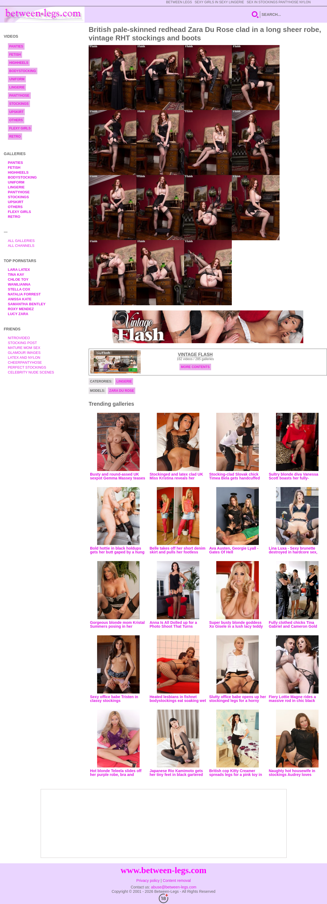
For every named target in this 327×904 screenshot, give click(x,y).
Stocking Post (22, 343)
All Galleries (21, 241)
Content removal (177, 880)
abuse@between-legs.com (173, 887)
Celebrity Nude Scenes (31, 372)
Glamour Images (24, 353)
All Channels (21, 246)
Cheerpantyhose (25, 362)
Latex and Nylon (24, 357)
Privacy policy (148, 880)
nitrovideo (19, 338)
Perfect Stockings (27, 367)
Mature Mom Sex (24, 348)
